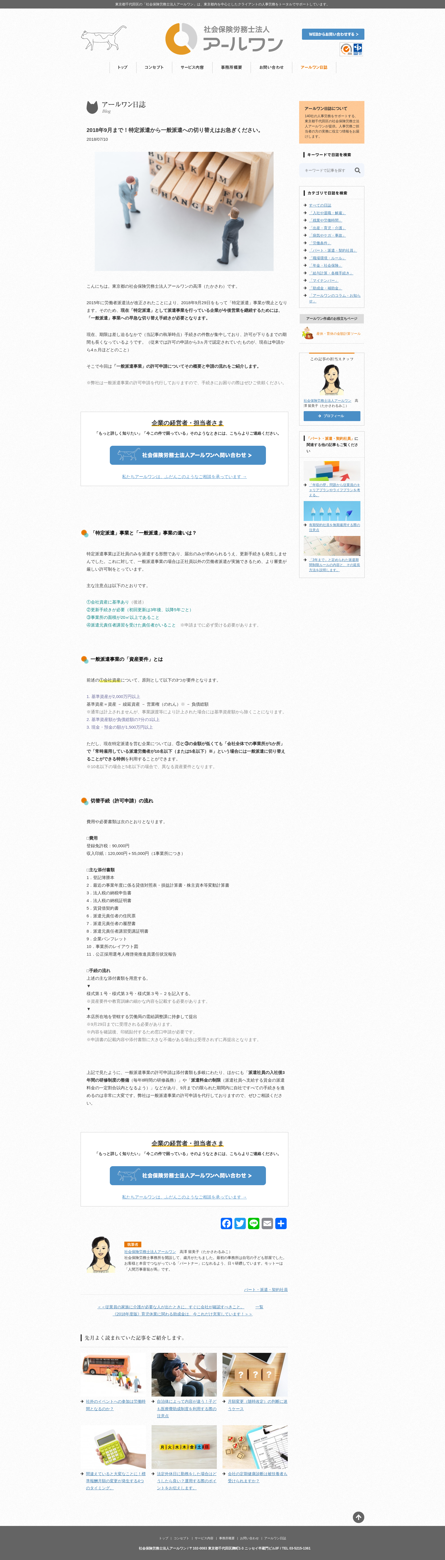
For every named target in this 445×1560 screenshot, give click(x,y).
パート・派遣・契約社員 (266, 1289)
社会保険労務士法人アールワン (150, 1252)
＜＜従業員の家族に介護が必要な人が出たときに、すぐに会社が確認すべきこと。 (170, 1307)
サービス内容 (192, 67)
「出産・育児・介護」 (327, 228)
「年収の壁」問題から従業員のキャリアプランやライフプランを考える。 (334, 490)
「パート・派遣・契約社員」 (333, 250)
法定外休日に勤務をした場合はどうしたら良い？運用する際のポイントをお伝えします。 (187, 1480)
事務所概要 (232, 67)
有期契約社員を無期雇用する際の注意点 (334, 527)
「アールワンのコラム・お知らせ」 (335, 298)
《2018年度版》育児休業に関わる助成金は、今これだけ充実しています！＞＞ (183, 1314)
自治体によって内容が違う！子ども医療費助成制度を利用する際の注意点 (187, 1408)
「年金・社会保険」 (325, 265)
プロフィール (334, 416)
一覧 (259, 1307)
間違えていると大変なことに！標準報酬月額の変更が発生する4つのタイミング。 (116, 1480)
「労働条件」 (320, 243)
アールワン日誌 (314, 67)
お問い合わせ (271, 67)
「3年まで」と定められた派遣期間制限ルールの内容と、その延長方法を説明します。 (334, 565)
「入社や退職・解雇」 (327, 213)
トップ (123, 67)
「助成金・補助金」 (325, 288)
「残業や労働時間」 (325, 220)
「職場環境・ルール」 (327, 258)
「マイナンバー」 (324, 280)
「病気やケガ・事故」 (327, 235)
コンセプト (154, 67)
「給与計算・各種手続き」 (331, 273)
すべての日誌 (320, 205)
